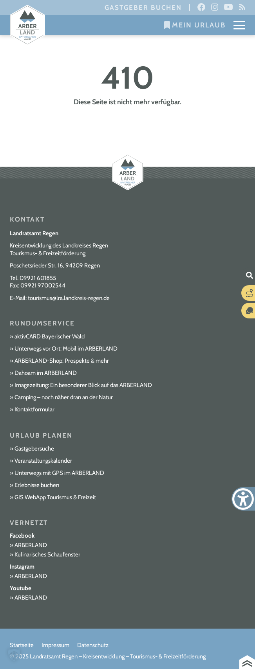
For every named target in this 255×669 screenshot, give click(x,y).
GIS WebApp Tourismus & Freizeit (55, 497)
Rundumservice (42, 323)
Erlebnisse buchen (36, 485)
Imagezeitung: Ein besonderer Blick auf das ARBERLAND (83, 385)
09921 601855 (38, 278)
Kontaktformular (34, 409)
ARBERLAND (30, 545)
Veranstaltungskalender (43, 460)
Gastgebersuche (34, 448)
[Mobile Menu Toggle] (239, 25)
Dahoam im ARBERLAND (45, 372)
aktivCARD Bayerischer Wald (49, 336)
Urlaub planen (41, 435)
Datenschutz (93, 645)
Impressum (55, 645)
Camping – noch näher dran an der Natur (63, 397)
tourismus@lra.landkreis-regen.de (69, 298)
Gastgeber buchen (143, 7)
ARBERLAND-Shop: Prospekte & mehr (61, 360)
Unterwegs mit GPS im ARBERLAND (59, 472)
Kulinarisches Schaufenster (47, 554)
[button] (14, 655)
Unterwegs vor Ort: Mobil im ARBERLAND (66, 348)
